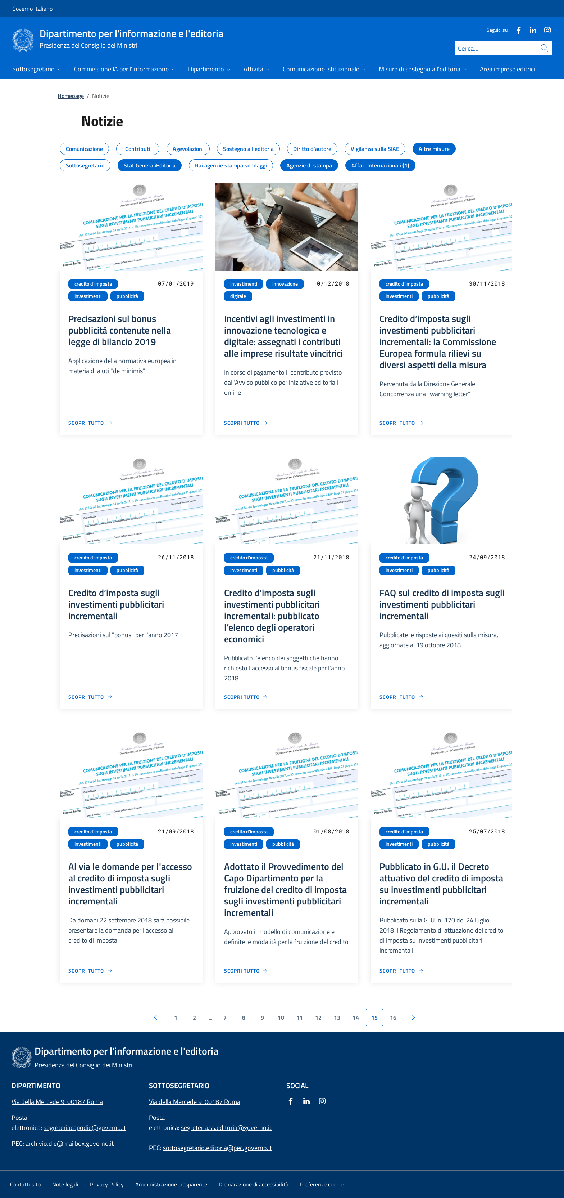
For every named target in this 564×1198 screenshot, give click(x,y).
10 (281, 1017)
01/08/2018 (331, 831)
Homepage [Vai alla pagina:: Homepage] (71, 95)
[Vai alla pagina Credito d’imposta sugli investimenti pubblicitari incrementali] (90, 697)
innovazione (285, 284)
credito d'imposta (93, 284)
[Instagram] (544, 30)
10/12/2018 (331, 283)
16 (393, 1017)
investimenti (87, 296)
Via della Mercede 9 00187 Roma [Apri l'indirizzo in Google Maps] (57, 1102)
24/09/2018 (487, 557)
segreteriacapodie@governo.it (85, 1127)
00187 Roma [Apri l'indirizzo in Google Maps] (222, 1102)
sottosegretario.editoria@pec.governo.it (217, 1148)
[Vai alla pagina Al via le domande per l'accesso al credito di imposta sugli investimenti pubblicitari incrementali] (90, 970)
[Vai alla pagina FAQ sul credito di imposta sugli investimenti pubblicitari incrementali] (401, 697)
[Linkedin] (530, 30)
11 (299, 1017)
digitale (238, 296)
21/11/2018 (331, 557)
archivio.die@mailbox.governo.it (70, 1143)
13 (337, 1017)
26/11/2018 (176, 557)
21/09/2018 (176, 831)
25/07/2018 (487, 831)
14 (355, 1017)
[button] (322, 1184)
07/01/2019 (176, 283)
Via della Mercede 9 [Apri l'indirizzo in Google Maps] (177, 1102)
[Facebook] (516, 30)
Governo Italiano (32, 8)
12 (318, 1017)
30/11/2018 (487, 283)
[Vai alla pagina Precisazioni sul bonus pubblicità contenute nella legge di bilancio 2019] (90, 422)
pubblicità (127, 296)
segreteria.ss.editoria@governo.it (226, 1127)
